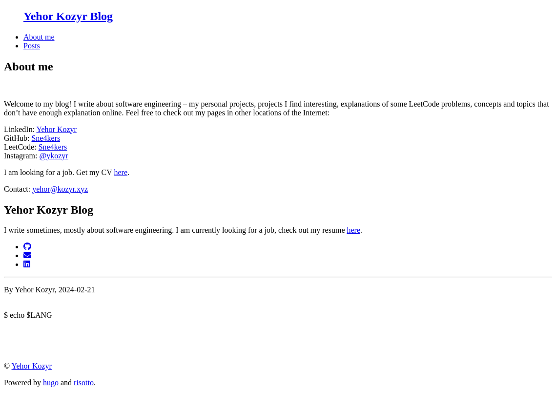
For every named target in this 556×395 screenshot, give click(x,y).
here (120, 172)
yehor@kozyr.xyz (60, 189)
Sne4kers (45, 138)
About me (39, 37)
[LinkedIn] (26, 264)
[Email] (27, 255)
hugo (51, 382)
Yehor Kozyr (57, 129)
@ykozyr (53, 156)
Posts (31, 46)
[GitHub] (27, 246)
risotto (84, 382)
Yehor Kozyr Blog (68, 16)
